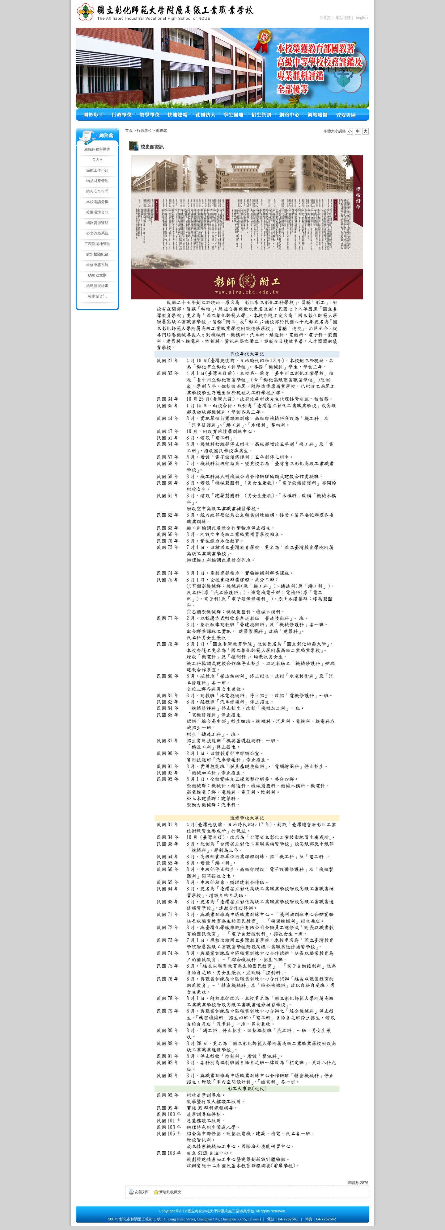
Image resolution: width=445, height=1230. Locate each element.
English (362, 17)
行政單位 (145, 130)
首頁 (129, 130)
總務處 (161, 130)
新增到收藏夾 (170, 1192)
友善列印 (142, 1192)
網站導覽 (343, 18)
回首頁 (325, 18)
